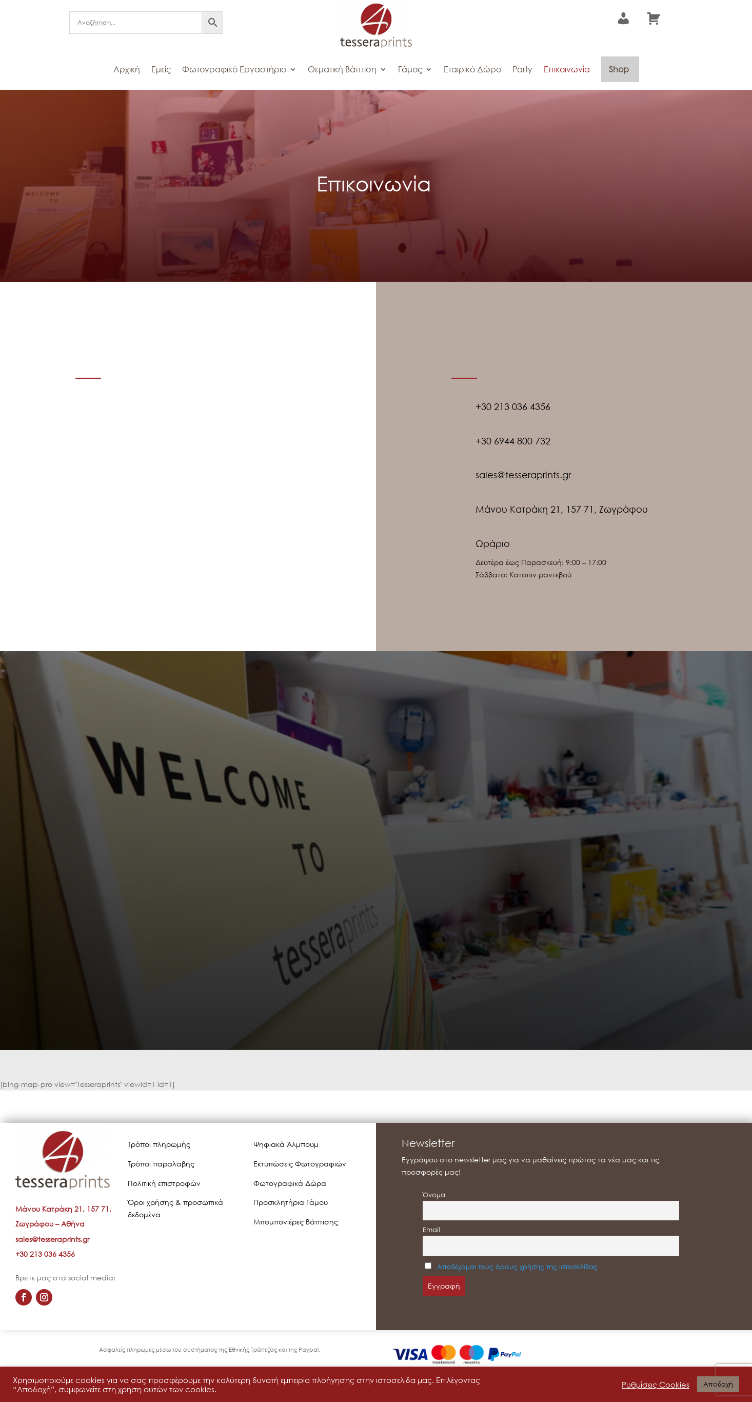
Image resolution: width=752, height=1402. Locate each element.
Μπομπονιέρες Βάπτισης (295, 1221)
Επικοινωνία (567, 69)
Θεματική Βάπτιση (342, 69)
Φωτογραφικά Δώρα (289, 1183)
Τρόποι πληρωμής (159, 1144)
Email (431, 1229)
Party (522, 69)
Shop (619, 69)
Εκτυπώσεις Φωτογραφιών (299, 1164)
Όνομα (434, 1195)
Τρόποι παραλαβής (161, 1164)
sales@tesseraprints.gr (52, 1239)
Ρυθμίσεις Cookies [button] (655, 1384)
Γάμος (410, 69)
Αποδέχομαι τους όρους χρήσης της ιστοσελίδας (517, 1266)
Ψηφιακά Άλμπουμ (286, 1144)
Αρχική (126, 69)
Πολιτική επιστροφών (164, 1183)
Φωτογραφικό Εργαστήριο (234, 69)
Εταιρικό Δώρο (472, 69)
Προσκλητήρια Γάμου (290, 1202)
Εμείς (161, 69)
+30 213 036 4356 (45, 1254)
